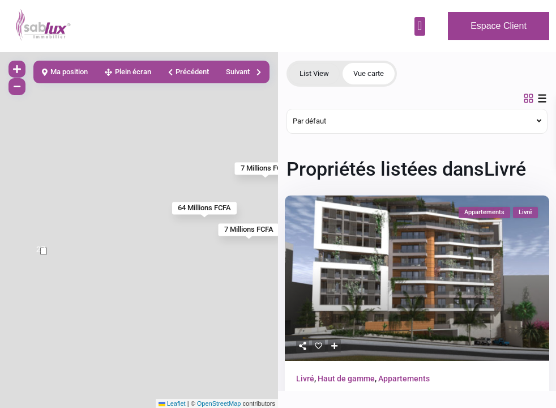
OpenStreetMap (219, 403)
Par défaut (309, 121)
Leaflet (172, 403)
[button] (419, 26)
